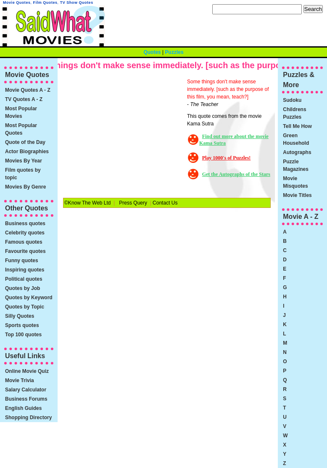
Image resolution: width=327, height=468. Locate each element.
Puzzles (174, 52)
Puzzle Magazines (296, 165)
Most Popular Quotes (21, 129)
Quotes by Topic (24, 307)
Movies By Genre (25, 187)
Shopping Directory (28, 417)
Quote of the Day (25, 142)
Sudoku (292, 100)
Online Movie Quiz (27, 371)
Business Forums (26, 399)
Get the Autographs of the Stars (236, 174)
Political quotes (23, 279)
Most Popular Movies (21, 112)
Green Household (296, 139)
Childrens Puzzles (294, 113)
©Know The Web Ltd (87, 203)
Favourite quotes (25, 251)
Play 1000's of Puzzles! (226, 158)
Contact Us (165, 203)
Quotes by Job (22, 288)
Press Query (133, 203)
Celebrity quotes (25, 233)
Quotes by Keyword (29, 297)
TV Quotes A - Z (23, 99)
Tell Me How (297, 126)
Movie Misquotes (295, 182)
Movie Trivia (19, 380)
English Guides (23, 408)
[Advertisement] (124, 130)
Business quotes (25, 223)
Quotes (152, 52)
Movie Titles (297, 195)
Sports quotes (22, 325)
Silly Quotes (19, 316)
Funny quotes (21, 260)
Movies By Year (23, 161)
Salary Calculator (25, 390)
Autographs (297, 152)
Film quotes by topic (23, 174)
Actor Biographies (27, 151)
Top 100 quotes (23, 335)
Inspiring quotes (24, 270)
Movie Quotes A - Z (27, 90)
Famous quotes (23, 242)
